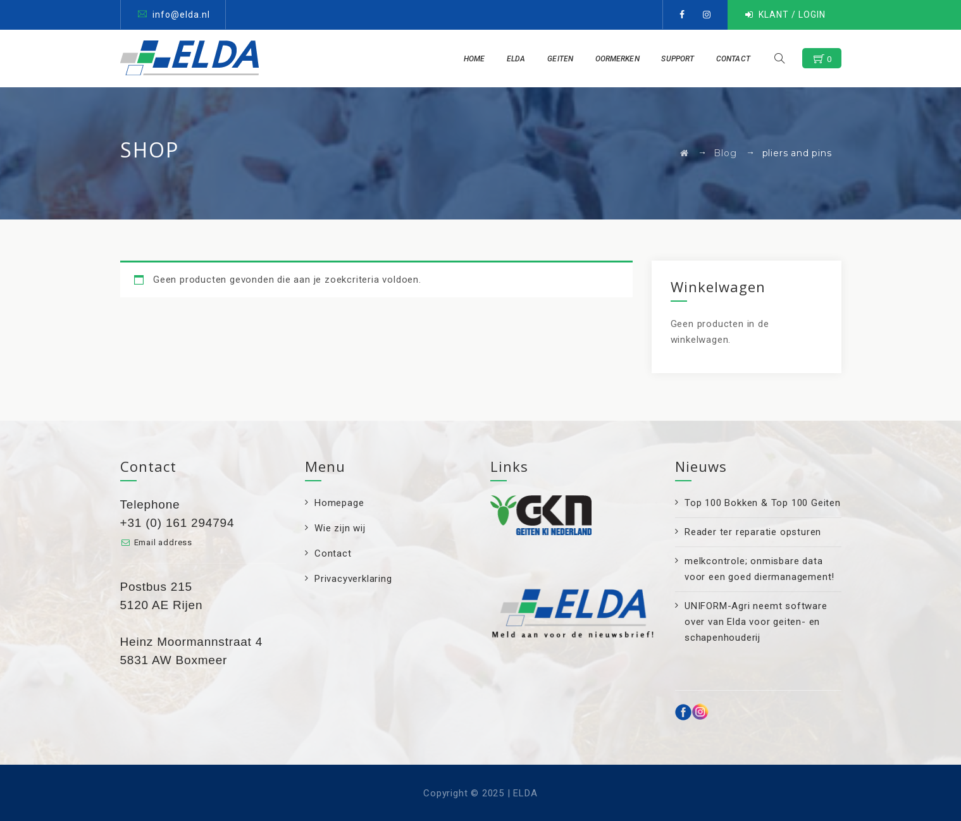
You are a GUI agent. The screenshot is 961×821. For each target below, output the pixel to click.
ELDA (522, 58)
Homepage (339, 503)
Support (683, 58)
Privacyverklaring (353, 578)
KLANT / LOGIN (792, 14)
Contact (739, 58)
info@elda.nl (181, 14)
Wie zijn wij (340, 528)
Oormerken (623, 58)
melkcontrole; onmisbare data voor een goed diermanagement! (759, 569)
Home (479, 58)
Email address (163, 542)
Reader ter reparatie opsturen (753, 532)
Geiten (567, 58)
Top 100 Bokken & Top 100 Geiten (763, 503)
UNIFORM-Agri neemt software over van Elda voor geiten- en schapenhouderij (756, 621)
